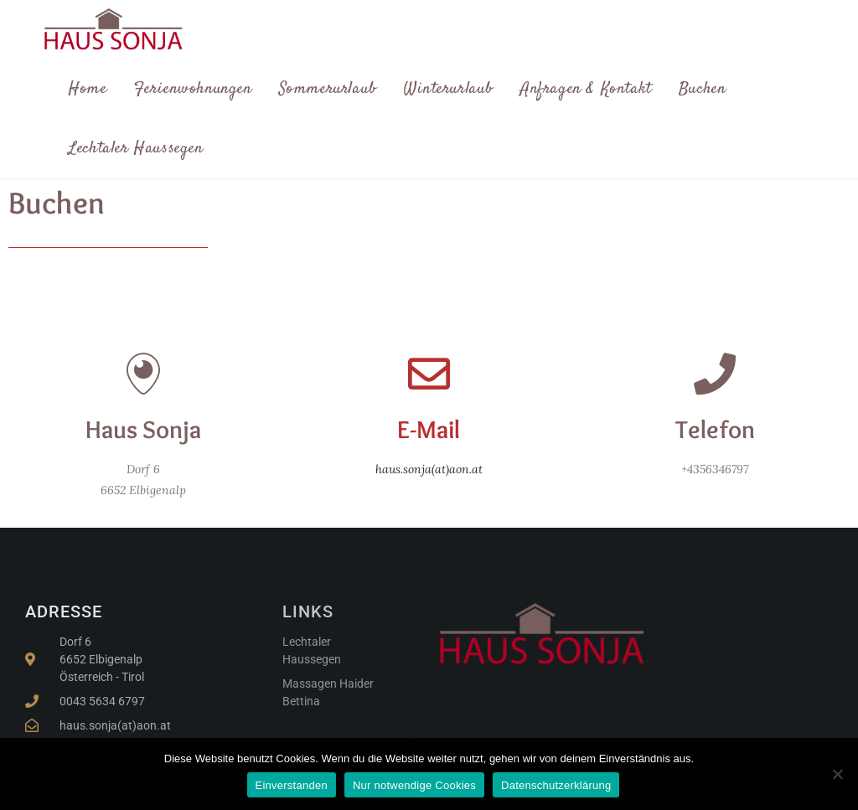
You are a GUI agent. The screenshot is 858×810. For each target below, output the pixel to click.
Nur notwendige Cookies (414, 785)
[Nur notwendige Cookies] (837, 774)
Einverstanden (292, 785)
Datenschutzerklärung (556, 785)
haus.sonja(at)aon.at (429, 469)
